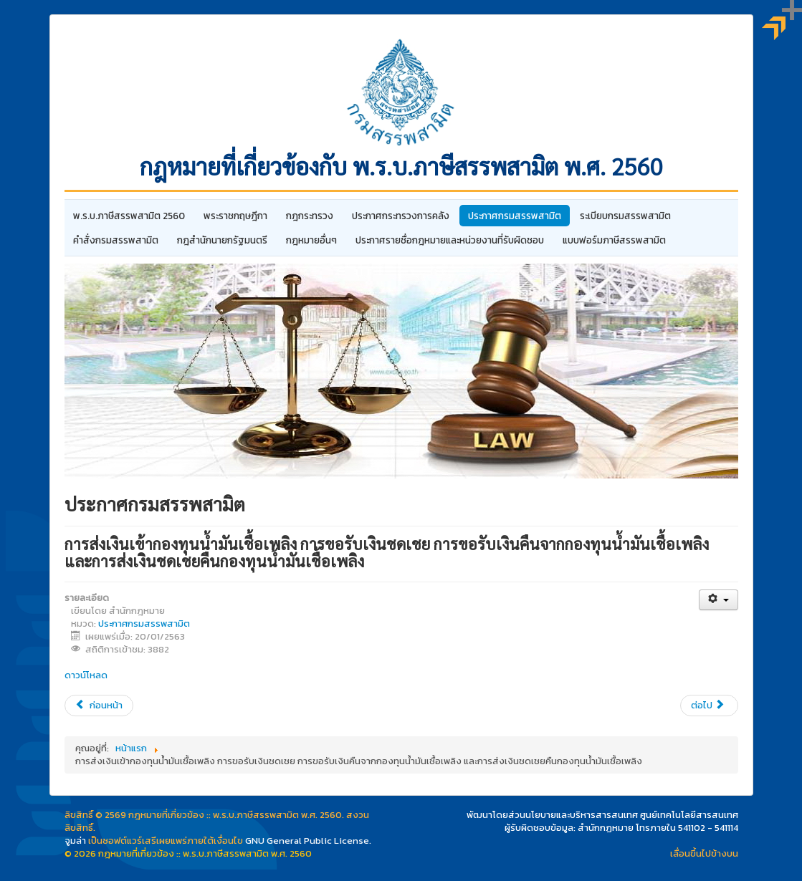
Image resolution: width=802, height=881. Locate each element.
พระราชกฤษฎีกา (235, 215)
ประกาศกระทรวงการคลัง (400, 215)
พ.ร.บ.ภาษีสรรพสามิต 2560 (129, 215)
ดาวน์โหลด (86, 675)
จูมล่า (75, 840)
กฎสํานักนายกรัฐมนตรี (222, 240)
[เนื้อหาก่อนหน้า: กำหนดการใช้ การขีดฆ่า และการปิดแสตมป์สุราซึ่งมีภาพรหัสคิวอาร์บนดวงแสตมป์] (99, 705)
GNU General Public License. (308, 840)
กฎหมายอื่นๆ (311, 240)
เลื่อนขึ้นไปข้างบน (704, 853)
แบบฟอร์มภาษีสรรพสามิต (614, 240)
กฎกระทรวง (309, 215)
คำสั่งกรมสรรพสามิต (115, 240)
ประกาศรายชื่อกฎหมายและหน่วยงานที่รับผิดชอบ (449, 240)
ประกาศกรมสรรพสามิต (514, 215)
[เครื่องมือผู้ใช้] (718, 599)
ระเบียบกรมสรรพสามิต (625, 215)
